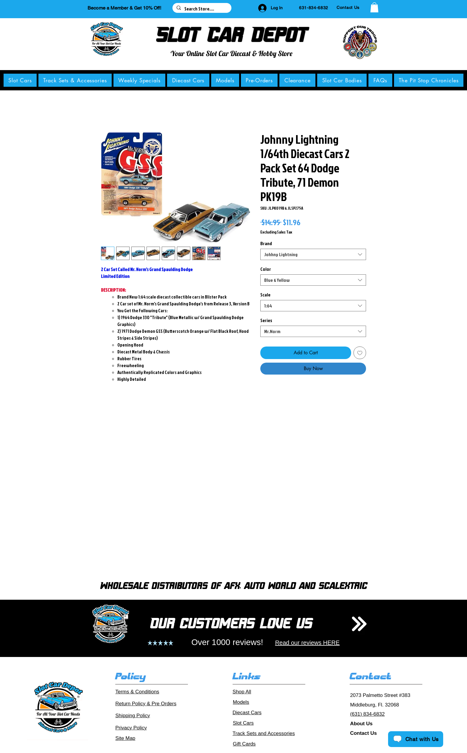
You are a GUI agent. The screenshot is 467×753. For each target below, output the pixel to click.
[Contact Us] (348, 7)
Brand (266, 243)
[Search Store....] (201, 8)
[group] (233, 492)
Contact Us (363, 733)
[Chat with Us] (415, 739)
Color (265, 269)
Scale (265, 294)
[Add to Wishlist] (360, 353)
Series (266, 320)
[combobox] (313, 254)
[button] (374, 7)
